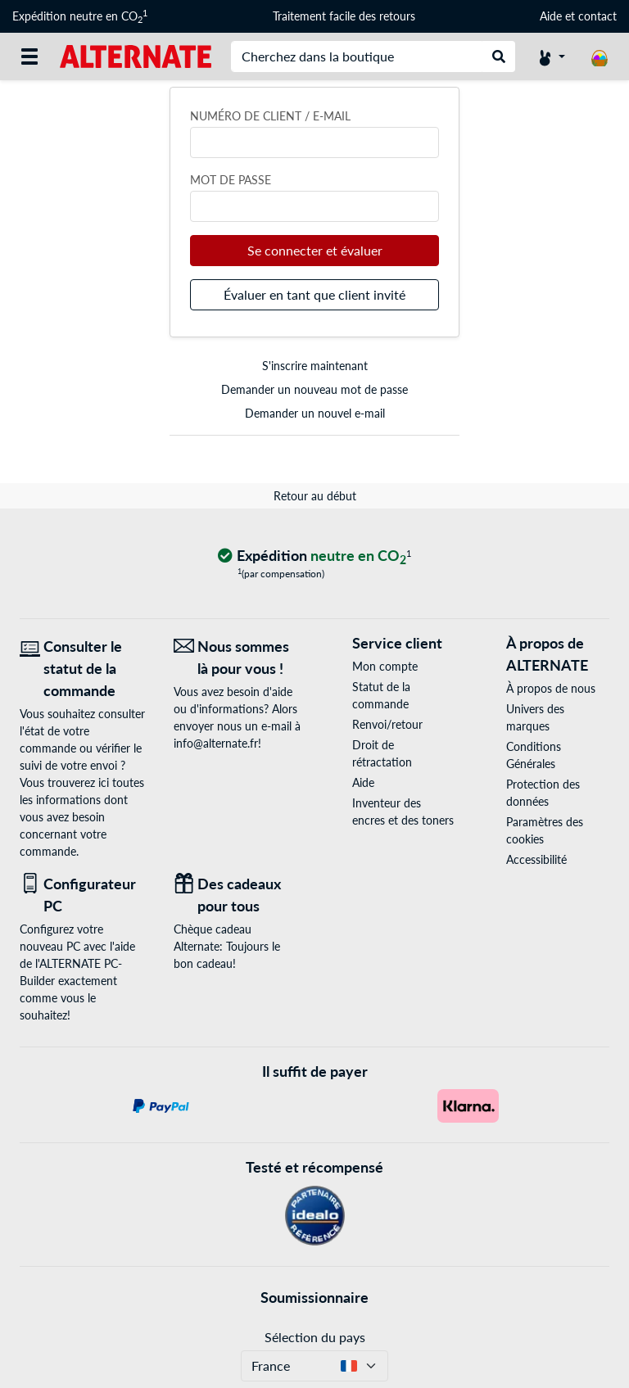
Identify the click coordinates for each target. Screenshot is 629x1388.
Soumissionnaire (314, 1297)
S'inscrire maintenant (315, 366)
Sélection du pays (315, 1337)
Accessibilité (536, 859)
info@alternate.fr (216, 743)
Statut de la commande (381, 695)
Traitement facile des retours (344, 16)
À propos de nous (550, 688)
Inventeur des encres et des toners (403, 811)
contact (597, 16)
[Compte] (552, 56)
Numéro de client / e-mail (270, 116)
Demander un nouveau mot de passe (314, 389)
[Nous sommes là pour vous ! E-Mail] (238, 657)
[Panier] (599, 56)
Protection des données (543, 792)
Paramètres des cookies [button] (544, 830)
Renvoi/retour (387, 724)
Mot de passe (230, 180)
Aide (551, 16)
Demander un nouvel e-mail (315, 413)
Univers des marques (535, 717)
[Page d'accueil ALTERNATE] (135, 55)
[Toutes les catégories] (29, 56)
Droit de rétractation (382, 753)
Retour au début (315, 496)
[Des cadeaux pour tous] (238, 895)
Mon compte (385, 666)
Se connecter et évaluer (314, 250)
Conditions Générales (533, 755)
